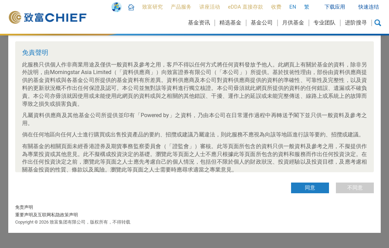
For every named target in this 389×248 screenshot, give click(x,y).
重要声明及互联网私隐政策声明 (46, 214)
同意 (310, 188)
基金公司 (262, 22)
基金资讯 (199, 22)
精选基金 (230, 22)
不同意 (355, 188)
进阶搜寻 (356, 22)
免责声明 (24, 207)
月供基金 (293, 22)
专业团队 (324, 22)
